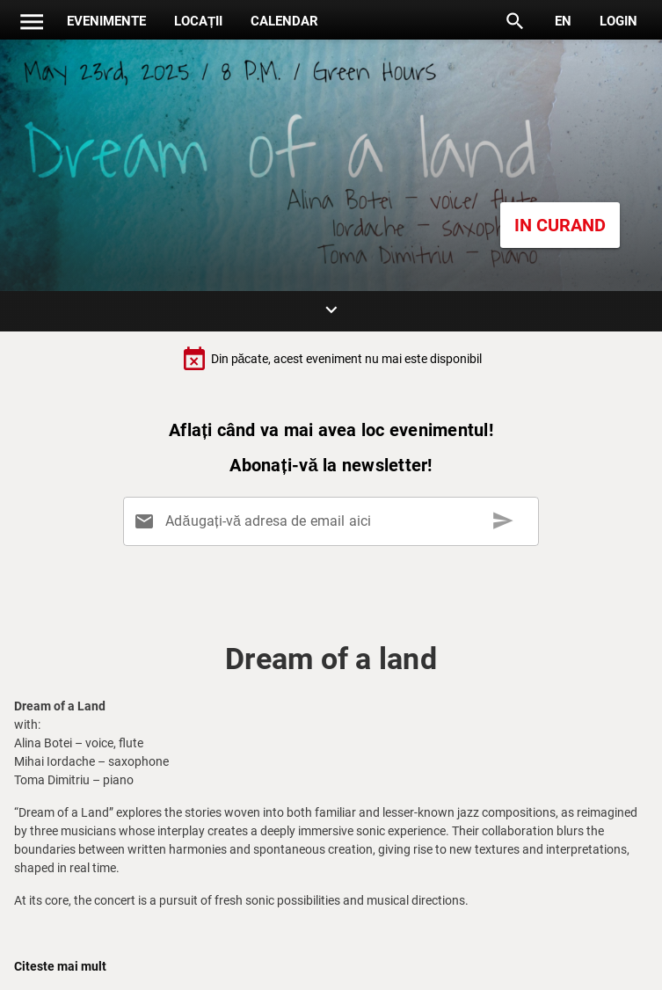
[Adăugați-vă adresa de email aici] (334, 521)
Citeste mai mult (60, 966)
